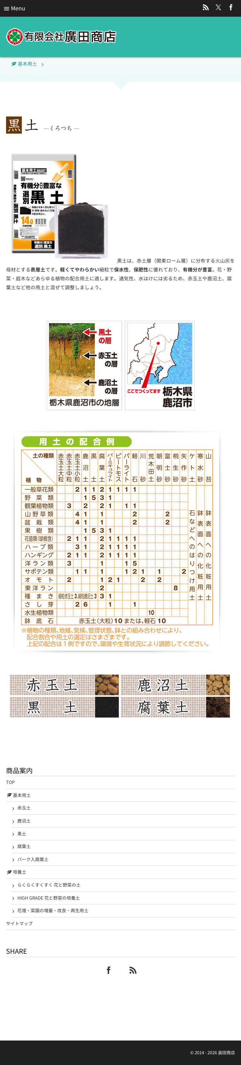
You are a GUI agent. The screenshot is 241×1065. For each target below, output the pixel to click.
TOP (10, 782)
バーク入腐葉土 (32, 859)
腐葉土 (24, 846)
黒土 (21, 833)
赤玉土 (24, 807)
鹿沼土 (24, 820)
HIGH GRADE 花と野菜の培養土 (48, 897)
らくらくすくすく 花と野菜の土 (49, 884)
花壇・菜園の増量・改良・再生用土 (52, 910)
